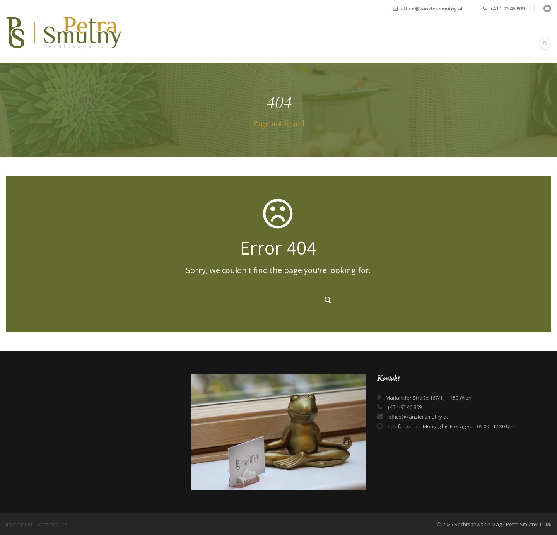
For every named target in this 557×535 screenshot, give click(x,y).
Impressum (19, 524)
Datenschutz (52, 524)
